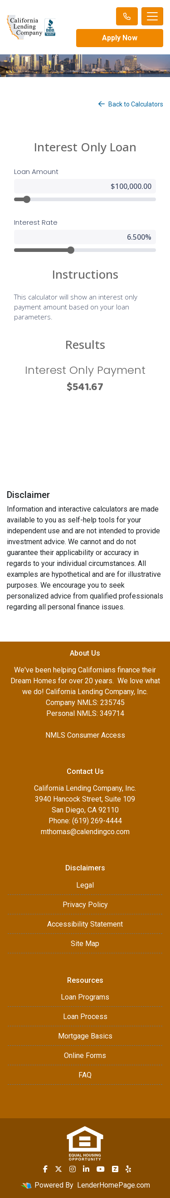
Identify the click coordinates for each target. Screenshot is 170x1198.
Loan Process (85, 1016)
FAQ (85, 1075)
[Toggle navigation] (152, 16)
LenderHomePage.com (113, 1185)
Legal (85, 885)
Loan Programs (85, 997)
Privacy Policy (85, 904)
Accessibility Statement (85, 924)
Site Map (85, 943)
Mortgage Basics (85, 1036)
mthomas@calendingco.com (85, 831)
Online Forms (85, 1055)
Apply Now (119, 38)
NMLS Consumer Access (85, 735)
